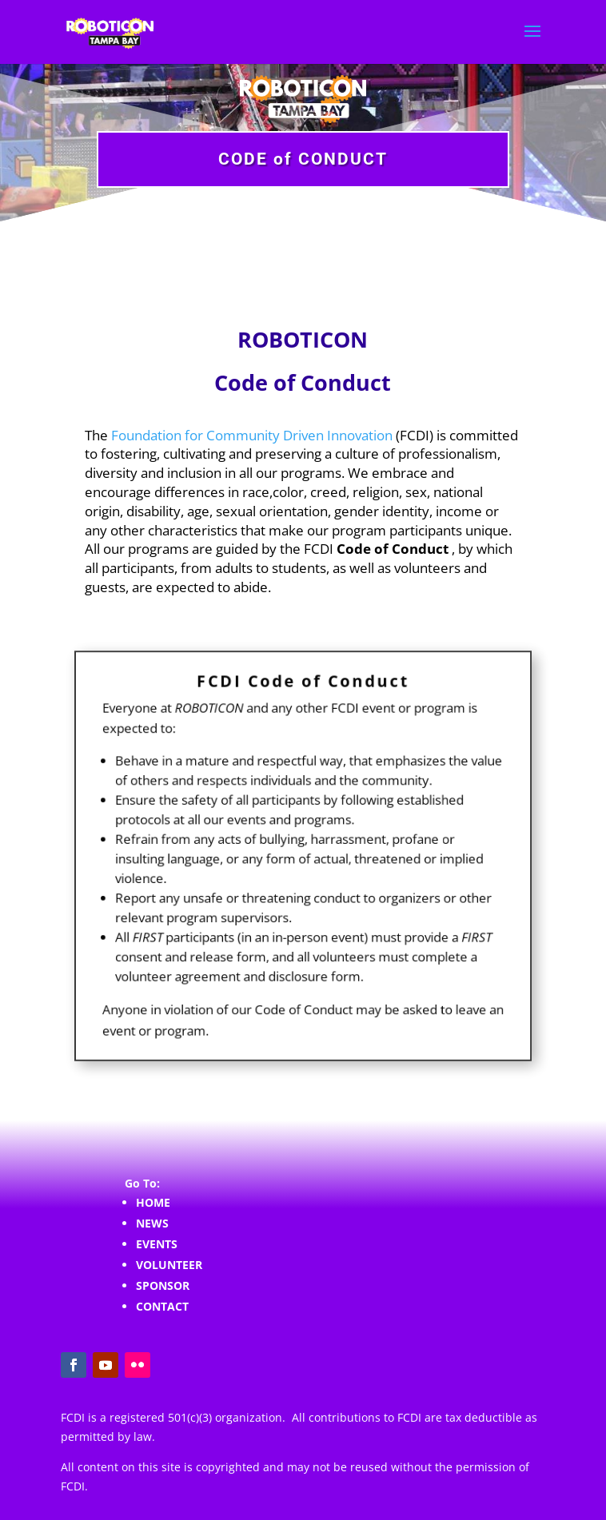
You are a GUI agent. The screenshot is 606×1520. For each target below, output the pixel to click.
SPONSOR (162, 1285)
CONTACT (162, 1306)
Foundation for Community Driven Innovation (252, 435)
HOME (153, 1202)
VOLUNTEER (169, 1264)
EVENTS (156, 1243)
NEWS (152, 1223)
